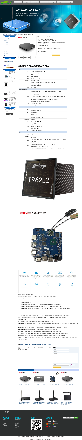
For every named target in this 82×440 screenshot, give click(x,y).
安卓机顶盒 (49, 344)
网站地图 (4, 423)
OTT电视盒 (6, 44)
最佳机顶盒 (41, 344)
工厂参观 (43, 2)
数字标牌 (16, 424)
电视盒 (30, 344)
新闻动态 (60, 2)
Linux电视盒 (17, 426)
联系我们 (52, 2)
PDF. (22, 352)
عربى (55, 424)
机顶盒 (29, 337)
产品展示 (26, 2)
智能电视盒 (26, 344)
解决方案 (9, 34)
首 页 (18, 2)
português (56, 423)
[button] (80, 19)
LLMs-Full (5, 425)
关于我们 (35, 2)
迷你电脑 (5, 51)
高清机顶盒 (45, 344)
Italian (49, 424)
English (49, 420)
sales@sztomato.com (11, 61)
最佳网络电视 (36, 344)
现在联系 (10, 67)
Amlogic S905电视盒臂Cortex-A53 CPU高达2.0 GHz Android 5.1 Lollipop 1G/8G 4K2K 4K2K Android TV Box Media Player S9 (12, 79)
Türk (49, 426)
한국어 (55, 420)
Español (49, 423)
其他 (4, 55)
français (55, 421)
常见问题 (69, 2)
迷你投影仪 (6, 53)
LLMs (4, 424)
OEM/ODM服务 (6, 38)
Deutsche (49, 421)
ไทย (55, 426)
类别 (6, 34)
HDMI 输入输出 (14, 34)
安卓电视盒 (6, 42)
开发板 (16, 425)
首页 (4, 34)
